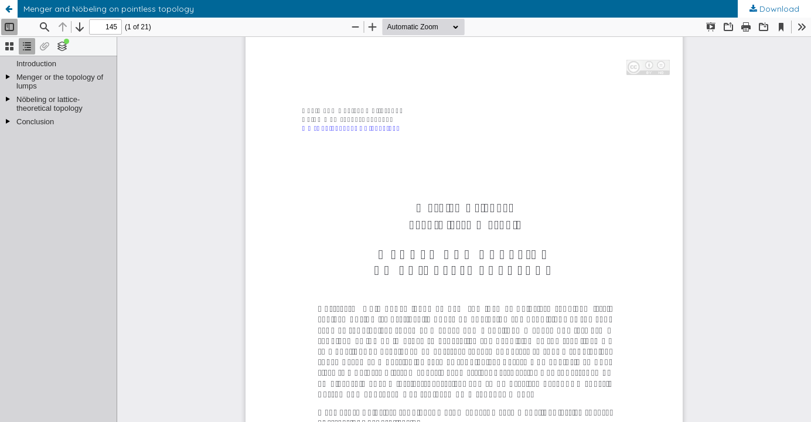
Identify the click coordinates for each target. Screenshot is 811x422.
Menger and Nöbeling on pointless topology (108, 9)
